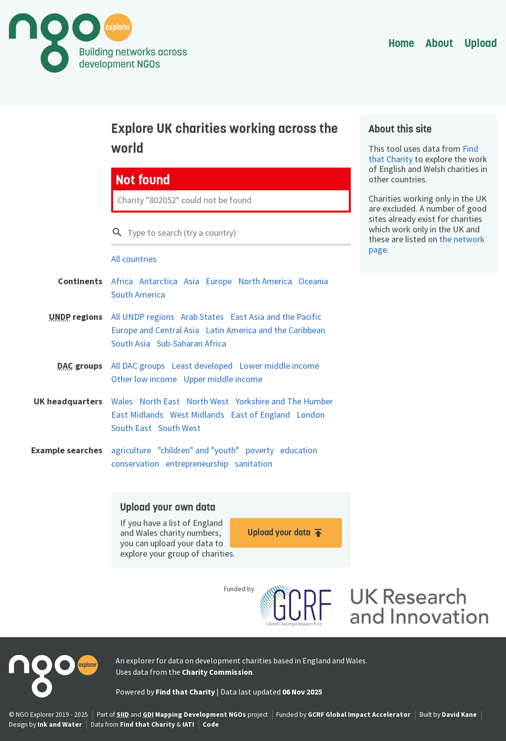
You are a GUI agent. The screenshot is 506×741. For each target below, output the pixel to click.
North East (159, 401)
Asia (191, 281)
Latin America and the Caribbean (265, 330)
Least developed (202, 365)
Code (211, 724)
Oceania (313, 281)
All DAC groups (138, 365)
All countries (134, 258)
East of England (260, 414)
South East (131, 428)
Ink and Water (60, 724)
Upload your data (286, 532)
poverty (260, 450)
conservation (135, 463)
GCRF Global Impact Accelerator (359, 714)
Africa (122, 281)
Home (401, 43)
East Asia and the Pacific (275, 316)
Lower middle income (279, 365)
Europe (219, 281)
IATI (188, 724)
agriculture (131, 450)
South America (138, 294)
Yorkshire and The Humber (284, 401)
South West (179, 428)
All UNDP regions (142, 316)
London (310, 414)
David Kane (459, 714)
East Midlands (137, 414)
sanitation (253, 463)
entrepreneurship (197, 463)
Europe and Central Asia (155, 330)
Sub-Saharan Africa (191, 343)
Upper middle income (222, 379)
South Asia (130, 343)
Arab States (202, 316)
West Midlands (197, 414)
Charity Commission (217, 672)
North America (265, 281)
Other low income (144, 379)
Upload (480, 43)
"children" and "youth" (198, 450)
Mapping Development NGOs (200, 714)
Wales (122, 401)
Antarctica (158, 281)
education (298, 450)
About (439, 43)
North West (207, 401)
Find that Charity (185, 692)
